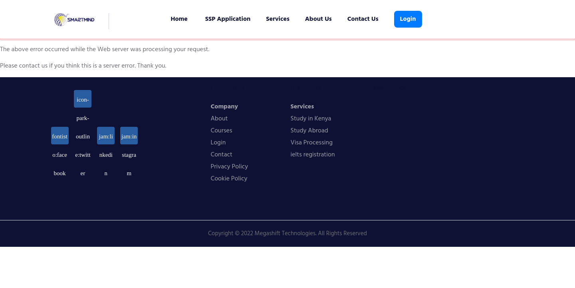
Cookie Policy (229, 179)
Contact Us (363, 19)
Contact (221, 155)
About (219, 119)
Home (179, 19)
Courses (221, 131)
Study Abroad (309, 131)
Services (277, 19)
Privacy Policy (229, 167)
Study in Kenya (311, 119)
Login (408, 19)
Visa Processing (312, 143)
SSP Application (228, 19)
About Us (318, 19)
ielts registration (313, 155)
